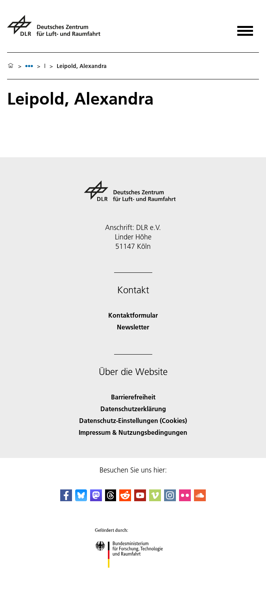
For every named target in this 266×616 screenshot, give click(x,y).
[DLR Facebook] (66, 498)
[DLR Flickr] (185, 498)
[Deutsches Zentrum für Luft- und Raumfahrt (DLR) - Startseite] (57, 29)
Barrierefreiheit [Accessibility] (133, 397)
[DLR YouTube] (140, 498)
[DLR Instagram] (170, 498)
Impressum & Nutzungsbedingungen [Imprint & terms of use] (133, 432)
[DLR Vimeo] (155, 498)
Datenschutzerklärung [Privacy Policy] (133, 409)
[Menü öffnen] (245, 28)
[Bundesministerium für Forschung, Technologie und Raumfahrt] (133, 574)
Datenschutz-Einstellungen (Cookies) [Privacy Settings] (133, 420)
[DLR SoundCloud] (200, 498)
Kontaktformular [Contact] (133, 315)
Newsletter (133, 327)
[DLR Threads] (110, 498)
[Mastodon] (96, 498)
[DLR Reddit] (125, 498)
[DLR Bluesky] (81, 498)
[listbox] (29, 66)
